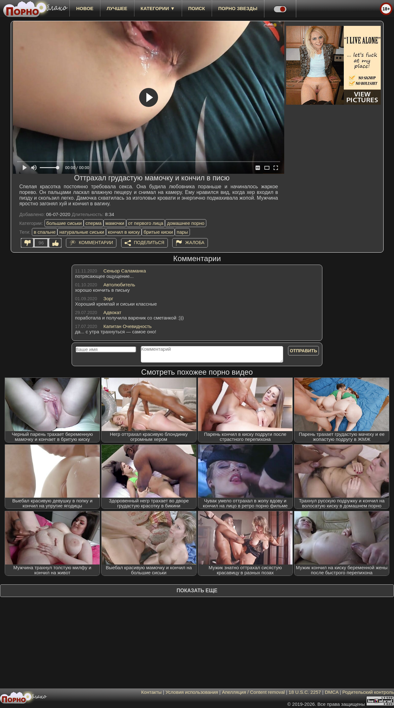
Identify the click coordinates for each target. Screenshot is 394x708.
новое (84, 8)
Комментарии (96, 242)
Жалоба (194, 242)
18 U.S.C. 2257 (305, 692)
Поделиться (149, 242)
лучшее (117, 8)
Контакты (151, 692)
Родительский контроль (368, 692)
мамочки (114, 223)
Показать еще (197, 590)
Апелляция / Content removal (253, 692)
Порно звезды (237, 8)
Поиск (196, 8)
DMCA (331, 692)
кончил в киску (124, 232)
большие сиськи (64, 223)
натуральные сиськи (81, 232)
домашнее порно (185, 223)
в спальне (45, 232)
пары (182, 232)
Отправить (303, 350)
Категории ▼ (158, 8)
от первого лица (145, 223)
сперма (93, 223)
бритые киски (158, 232)
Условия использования (192, 692)
